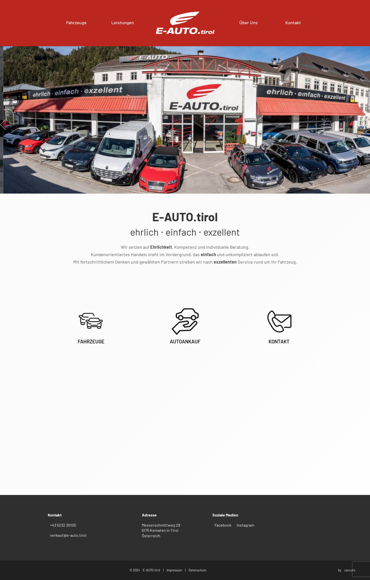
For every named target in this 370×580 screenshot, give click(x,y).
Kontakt (293, 22)
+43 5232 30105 (63, 525)
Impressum (174, 570)
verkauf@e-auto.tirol (68, 535)
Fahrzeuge (76, 22)
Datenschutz (197, 570)
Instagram (245, 525)
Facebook (223, 525)
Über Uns (248, 22)
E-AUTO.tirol (151, 570)
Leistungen (122, 22)
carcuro (349, 570)
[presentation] (3, 123)
